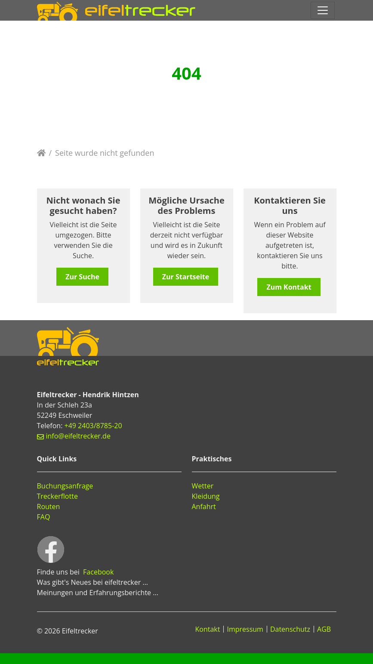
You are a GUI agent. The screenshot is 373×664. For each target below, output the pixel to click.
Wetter (203, 486)
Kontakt (207, 629)
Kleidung (206, 496)
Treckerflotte (57, 496)
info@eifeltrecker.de (78, 436)
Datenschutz (290, 629)
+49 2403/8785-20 (93, 425)
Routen (48, 506)
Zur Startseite (186, 276)
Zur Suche (82, 276)
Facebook (98, 572)
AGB (324, 629)
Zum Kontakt (288, 287)
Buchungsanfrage (65, 486)
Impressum (245, 629)
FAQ (43, 517)
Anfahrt (204, 506)
